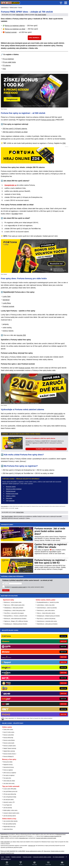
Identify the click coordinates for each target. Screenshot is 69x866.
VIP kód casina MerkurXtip (9, 794)
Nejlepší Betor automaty (9, 751)
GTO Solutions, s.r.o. (6, 859)
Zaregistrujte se (10, 185)
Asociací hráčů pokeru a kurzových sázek (46, 838)
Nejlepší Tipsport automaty (9, 748)
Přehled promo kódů (12, 493)
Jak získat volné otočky (8, 783)
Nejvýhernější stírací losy (9, 826)
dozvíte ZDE (21, 335)
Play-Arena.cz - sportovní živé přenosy (46, 618)
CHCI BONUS (34, 38)
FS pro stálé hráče (9, 62)
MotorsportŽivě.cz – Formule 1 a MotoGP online (15, 615)
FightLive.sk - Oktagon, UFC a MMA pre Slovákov (16, 621)
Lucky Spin (7, 296)
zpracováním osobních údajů (19, 587)
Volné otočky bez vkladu (9, 780)
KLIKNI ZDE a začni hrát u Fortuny (46, 449)
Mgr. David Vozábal (40, 14)
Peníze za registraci (8, 770)
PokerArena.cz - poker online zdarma (46, 610)
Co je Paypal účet (7, 805)
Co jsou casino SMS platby (9, 788)
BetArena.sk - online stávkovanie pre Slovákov (15, 618)
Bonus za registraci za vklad (15, 29)
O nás (2, 857)
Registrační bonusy (8, 764)
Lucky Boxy (7, 303)
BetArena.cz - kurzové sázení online (12, 602)
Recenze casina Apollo (8, 743)
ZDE (64, 143)
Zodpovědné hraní (23, 838)
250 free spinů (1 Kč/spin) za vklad (15, 132)
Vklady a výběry (10, 496)
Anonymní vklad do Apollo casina (11, 813)
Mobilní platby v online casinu (10, 810)
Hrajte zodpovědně (4, 506)
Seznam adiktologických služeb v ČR (34, 851)
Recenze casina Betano (9, 740)
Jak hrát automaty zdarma (9, 815)
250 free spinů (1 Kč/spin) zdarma (15, 128)
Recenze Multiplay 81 (8, 756)
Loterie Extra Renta (8, 829)
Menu (65, 3)
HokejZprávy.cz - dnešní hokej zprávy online (14, 610)
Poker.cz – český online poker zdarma (46, 613)
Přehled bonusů (10, 491)
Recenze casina (11, 486)
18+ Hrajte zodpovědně (58, 857)
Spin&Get (6, 300)
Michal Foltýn (20, 14)
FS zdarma (7, 65)
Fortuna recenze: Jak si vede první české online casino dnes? (49, 531)
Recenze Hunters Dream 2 (9, 753)
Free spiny (9, 498)
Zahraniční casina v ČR (9, 802)
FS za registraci (8, 59)
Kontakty (8, 857)
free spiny (19, 285)
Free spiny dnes (7, 778)
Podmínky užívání (27, 857)
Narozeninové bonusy (8, 767)
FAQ (4, 69)
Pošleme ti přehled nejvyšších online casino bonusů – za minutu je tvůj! (27, 580)
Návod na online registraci (13, 489)
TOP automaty (10, 500)
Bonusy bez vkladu (7, 761)
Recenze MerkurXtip (8, 737)
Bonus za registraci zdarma (15, 26)
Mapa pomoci (47, 851)
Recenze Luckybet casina (9, 745)
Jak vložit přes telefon (8, 799)
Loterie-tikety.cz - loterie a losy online (46, 605)
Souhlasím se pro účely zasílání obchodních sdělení (24, 587)
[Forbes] (40, 672)
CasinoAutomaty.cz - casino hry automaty (47, 607)
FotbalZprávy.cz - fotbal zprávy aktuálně (13, 607)
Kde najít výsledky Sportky (9, 823)
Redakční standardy (16, 857)
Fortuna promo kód (48, 120)
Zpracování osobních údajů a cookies (42, 857)
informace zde (31, 845)
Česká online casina (8, 729)
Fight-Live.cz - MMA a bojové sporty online (14, 605)
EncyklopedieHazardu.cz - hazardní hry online (48, 602)
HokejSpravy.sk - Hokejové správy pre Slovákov (48, 615)
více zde (16, 508)
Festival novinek (11, 32)
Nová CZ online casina (8, 732)
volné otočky (58, 413)
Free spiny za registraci (8, 775)
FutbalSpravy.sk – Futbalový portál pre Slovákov (15, 624)
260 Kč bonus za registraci (9, 772)
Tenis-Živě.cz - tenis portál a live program (14, 613)
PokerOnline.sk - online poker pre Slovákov (47, 624)
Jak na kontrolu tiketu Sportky (10, 821)
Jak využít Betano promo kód (10, 791)
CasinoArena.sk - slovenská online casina (47, 621)
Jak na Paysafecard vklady (9, 796)
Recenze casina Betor (8, 735)
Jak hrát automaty (7, 807)
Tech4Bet (14, 214)
